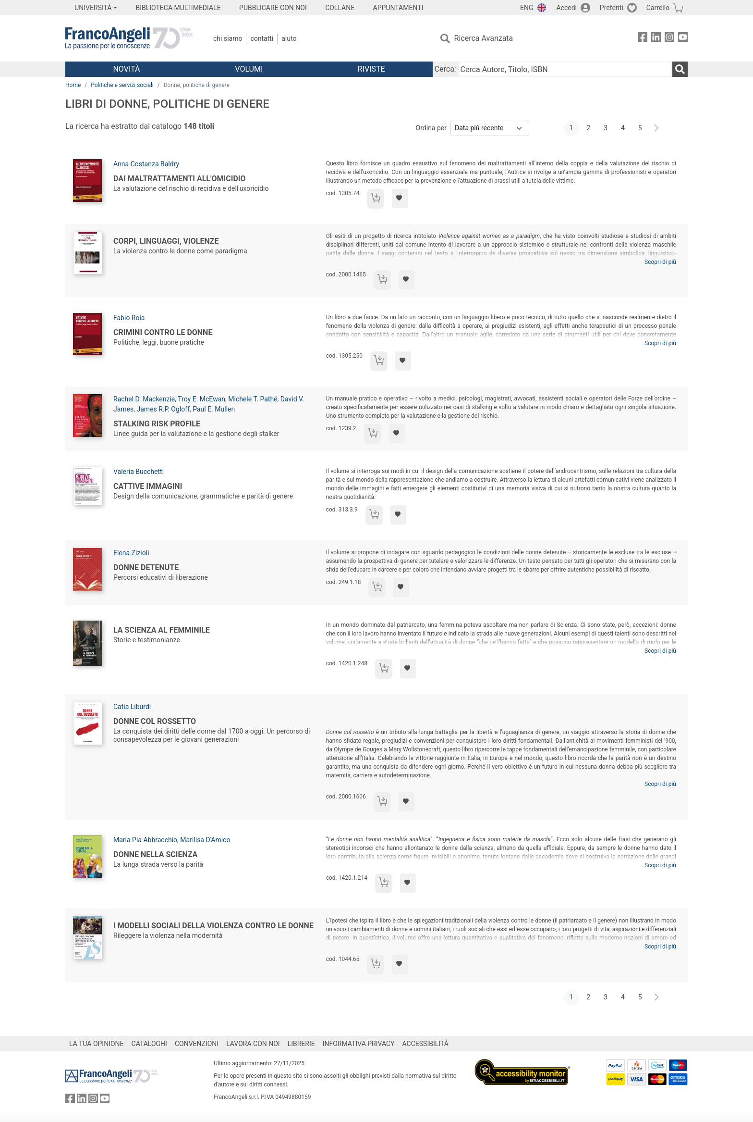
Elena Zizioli (131, 553)
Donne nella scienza (155, 854)
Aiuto (288, 38)
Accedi (566, 8)
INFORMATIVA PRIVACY (359, 1043)
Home (73, 85)
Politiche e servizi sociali (122, 85)
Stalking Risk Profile (156, 423)
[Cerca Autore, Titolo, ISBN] (565, 69)
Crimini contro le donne (162, 332)
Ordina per (431, 128)
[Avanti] (657, 128)
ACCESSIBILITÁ (425, 1043)
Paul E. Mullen (214, 409)
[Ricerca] (680, 69)
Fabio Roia (129, 318)
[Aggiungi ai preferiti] (400, 198)
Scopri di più (660, 262)
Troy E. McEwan (201, 399)
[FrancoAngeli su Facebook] (642, 38)
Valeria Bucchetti (138, 471)
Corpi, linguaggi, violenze (166, 241)
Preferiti (611, 8)
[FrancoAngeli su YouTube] (683, 38)
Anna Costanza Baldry (146, 164)
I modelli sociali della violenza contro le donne (213, 925)
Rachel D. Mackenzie (144, 399)
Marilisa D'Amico (205, 840)
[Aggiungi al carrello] (375, 199)
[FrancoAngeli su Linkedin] (656, 38)
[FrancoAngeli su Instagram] (669, 38)
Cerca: (445, 69)
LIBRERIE (301, 1043)
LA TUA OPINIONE (96, 1043)
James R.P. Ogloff (163, 409)
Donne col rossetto (154, 721)
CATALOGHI (149, 1043)
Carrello (657, 8)
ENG (526, 8)
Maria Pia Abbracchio (145, 840)
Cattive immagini (147, 486)
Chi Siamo (227, 38)
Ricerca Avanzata (483, 38)
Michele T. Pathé (252, 399)
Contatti (261, 38)
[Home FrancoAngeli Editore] (129, 38)
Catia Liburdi (132, 707)
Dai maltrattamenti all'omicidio (179, 178)
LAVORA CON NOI (253, 1043)
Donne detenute (146, 567)
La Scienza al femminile (161, 630)
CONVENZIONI (197, 1043)
